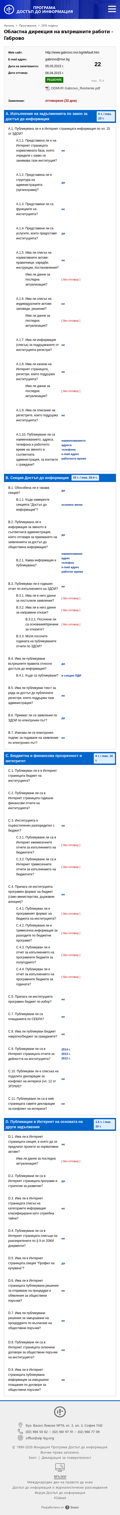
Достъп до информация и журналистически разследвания (60, 1487)
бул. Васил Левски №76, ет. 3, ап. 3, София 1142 (64, 1425)
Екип (33, 1457)
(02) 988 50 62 (37, 1431)
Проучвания (28, 25)
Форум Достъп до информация (60, 1492)
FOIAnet (60, 1497)
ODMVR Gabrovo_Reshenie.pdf (75, 88)
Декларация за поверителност (66, 1457)
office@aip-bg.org (40, 1438)
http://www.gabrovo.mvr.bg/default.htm (72, 52)
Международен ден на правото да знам (60, 1482)
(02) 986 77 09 (89, 1431)
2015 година (49, 25)
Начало (9, 25)
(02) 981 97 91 (62, 1431)
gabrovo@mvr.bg (57, 59)
